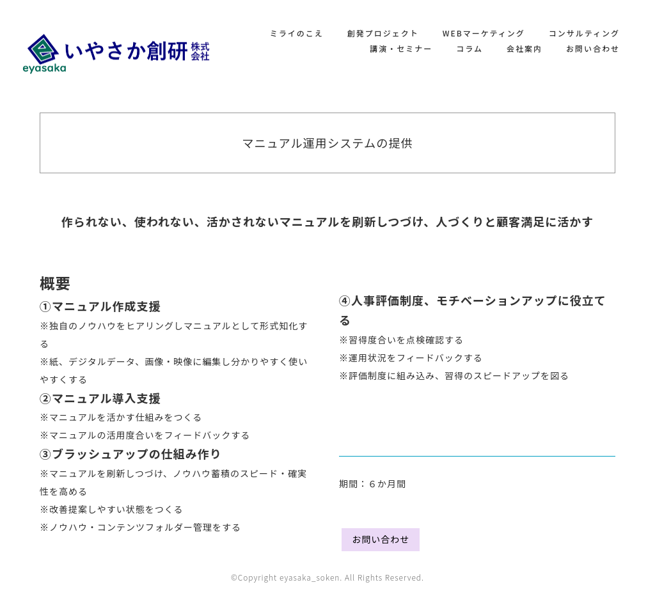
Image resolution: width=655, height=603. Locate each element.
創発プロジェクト (383, 32)
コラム (469, 48)
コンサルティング (584, 32)
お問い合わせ (593, 48)
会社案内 (524, 48)
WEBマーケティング (484, 32)
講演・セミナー (401, 48)
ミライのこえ (297, 32)
